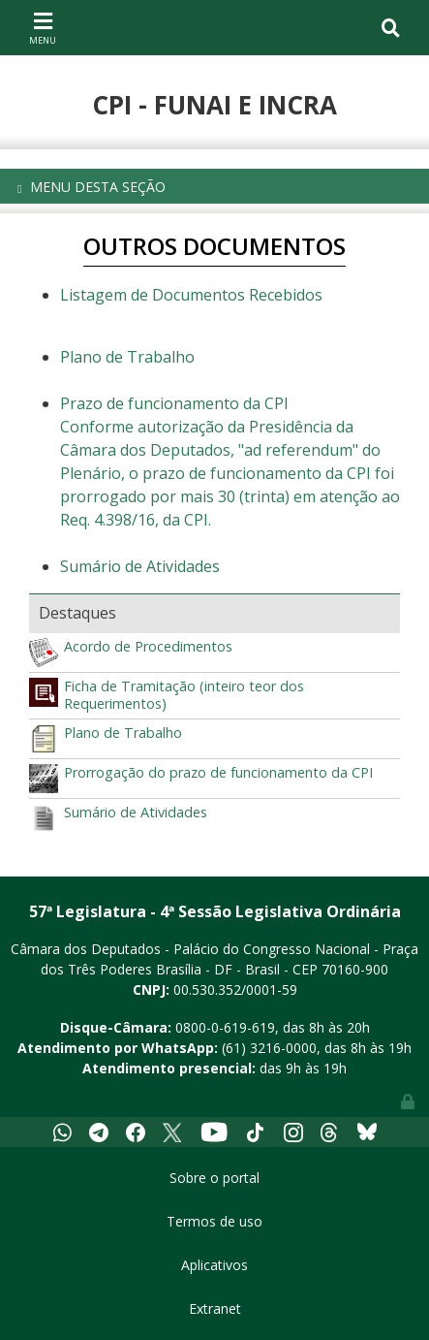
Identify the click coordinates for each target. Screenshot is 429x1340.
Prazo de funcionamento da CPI (174, 403)
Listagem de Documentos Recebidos (191, 294)
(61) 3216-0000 (269, 1047)
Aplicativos (214, 1265)
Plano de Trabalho (127, 356)
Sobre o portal (214, 1177)
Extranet (215, 1308)
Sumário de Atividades (140, 566)
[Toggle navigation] (42, 27)
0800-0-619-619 (225, 1027)
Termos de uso (214, 1221)
